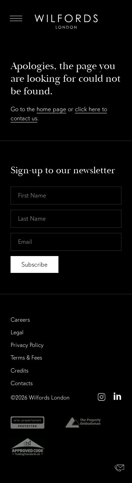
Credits (20, 370)
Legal (17, 332)
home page (51, 109)
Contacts (22, 383)
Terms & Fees (26, 357)
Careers (20, 319)
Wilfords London (49, 397)
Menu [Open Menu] (16, 18)
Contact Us (120, 468)
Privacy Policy (27, 345)
